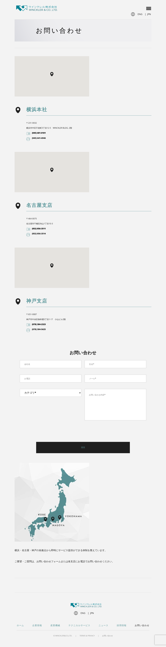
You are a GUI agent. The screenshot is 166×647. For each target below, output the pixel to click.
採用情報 (121, 625)
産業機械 (55, 625)
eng (140, 14)
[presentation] (44, 432)
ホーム (20, 625)
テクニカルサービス (79, 625)
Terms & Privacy (87, 635)
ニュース (103, 625)
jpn (149, 14)
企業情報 (37, 625)
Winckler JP (36, 8)
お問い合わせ (142, 625)
